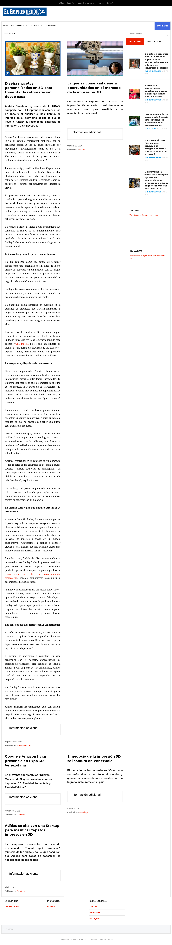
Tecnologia (83, 812)
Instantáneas (17, 26)
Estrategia (21, 890)
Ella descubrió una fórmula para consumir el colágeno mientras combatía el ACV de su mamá (155, 147)
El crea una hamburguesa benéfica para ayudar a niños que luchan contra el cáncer (156, 91)
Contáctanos (12, 905)
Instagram (94, 917)
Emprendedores (24, 745)
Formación (21, 814)
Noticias (35, 26)
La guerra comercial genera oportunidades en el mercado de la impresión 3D (94, 87)
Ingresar (162, 26)
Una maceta (22, 343)
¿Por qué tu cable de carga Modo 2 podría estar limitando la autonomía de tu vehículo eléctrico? (156, 120)
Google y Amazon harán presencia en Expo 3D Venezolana (26, 760)
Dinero (82, 149)
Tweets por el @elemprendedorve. (144, 215)
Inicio (5, 26)
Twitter (93, 905)
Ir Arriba (10, 928)
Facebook (94, 911)
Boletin (51, 905)
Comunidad (51, 26)
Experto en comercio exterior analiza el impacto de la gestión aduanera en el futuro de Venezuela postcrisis (156, 61)
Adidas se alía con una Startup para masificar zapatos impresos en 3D (32, 829)
